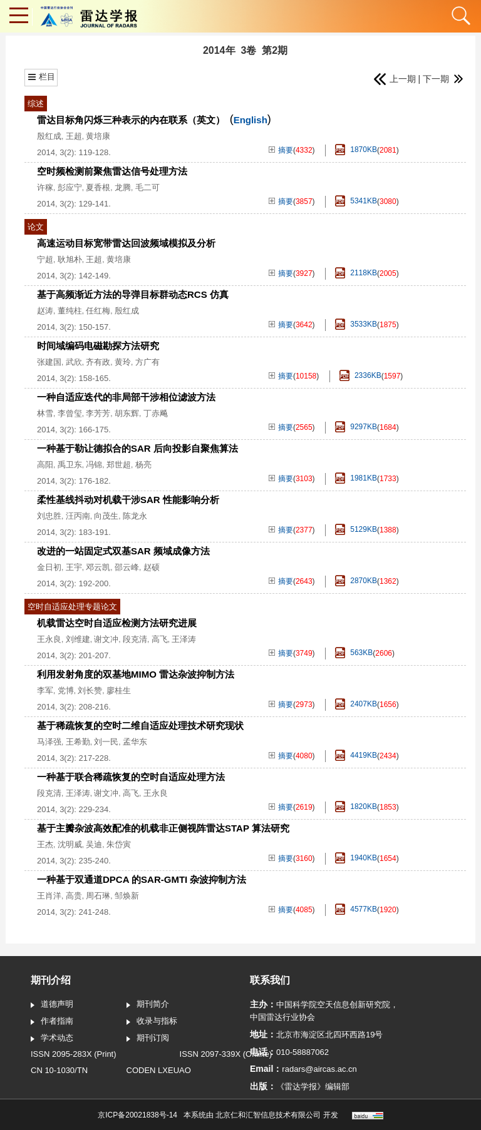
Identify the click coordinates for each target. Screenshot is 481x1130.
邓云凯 (98, 567)
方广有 (147, 362)
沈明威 (70, 844)
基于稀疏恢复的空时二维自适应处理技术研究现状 (140, 725)
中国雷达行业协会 (282, 1017)
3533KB (356, 324)
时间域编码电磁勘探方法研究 (98, 345)
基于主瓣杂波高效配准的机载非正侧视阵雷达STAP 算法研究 (163, 828)
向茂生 (106, 516)
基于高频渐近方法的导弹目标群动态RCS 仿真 (133, 294)
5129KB (356, 529)
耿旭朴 (70, 259)
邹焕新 (127, 895)
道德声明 (52, 1004)
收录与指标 (152, 1021)
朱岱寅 (118, 844)
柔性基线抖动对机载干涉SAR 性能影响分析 (128, 499)
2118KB (356, 273)
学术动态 (52, 1038)
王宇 (74, 567)
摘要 (281, 150)
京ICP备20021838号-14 (137, 1115)
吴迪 (94, 844)
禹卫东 (70, 464)
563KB (354, 653)
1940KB (356, 858)
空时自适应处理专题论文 (72, 606)
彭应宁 (70, 187)
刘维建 (78, 639)
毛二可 (147, 187)
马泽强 (49, 741)
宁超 (45, 259)
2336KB (360, 375)
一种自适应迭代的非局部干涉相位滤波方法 (126, 397)
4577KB (356, 909)
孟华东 (135, 741)
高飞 (160, 639)
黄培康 (98, 136)
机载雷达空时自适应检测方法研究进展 (117, 623)
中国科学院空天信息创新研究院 (333, 1004)
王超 (74, 136)
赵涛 (45, 310)
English (250, 120)
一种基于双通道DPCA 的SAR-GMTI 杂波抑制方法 (141, 879)
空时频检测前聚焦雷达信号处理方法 (112, 171)
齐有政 (98, 362)
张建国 (49, 362)
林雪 (45, 413)
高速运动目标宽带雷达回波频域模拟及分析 (126, 243)
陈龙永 (135, 516)
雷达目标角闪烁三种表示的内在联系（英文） (131, 120)
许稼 (45, 187)
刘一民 (106, 741)
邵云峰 (127, 567)
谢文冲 (106, 639)
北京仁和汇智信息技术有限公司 (268, 1115)
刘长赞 (90, 690)
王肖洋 (49, 895)
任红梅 (98, 310)
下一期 (443, 79)
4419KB (356, 755)
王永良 (49, 639)
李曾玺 (70, 413)
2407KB (356, 704)
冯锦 (94, 464)
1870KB (356, 150)
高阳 (45, 464)
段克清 (135, 639)
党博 (66, 690)
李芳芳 (98, 413)
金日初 (49, 567)
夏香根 (98, 187)
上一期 (394, 79)
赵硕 (151, 567)
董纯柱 (70, 310)
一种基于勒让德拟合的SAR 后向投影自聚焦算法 (137, 448)
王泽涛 (184, 639)
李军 (45, 690)
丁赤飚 (155, 413)
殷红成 (49, 136)
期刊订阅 (148, 1038)
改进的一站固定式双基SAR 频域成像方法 (123, 551)
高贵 (74, 895)
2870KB (356, 581)
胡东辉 (127, 413)
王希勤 (78, 741)
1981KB (356, 478)
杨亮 (143, 464)
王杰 (45, 844)
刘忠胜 (49, 516)
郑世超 (118, 464)
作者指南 (52, 1021)
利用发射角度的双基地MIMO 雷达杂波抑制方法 (135, 674)
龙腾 (123, 187)
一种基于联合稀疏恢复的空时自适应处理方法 (131, 776)
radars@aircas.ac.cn (319, 1069)
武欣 (74, 362)
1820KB (356, 807)
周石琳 (98, 895)
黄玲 (123, 362)
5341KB (356, 201)
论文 (36, 227)
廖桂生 (118, 690)
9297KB (356, 427)
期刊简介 (148, 1004)
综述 (36, 103)
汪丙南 (78, 516)
